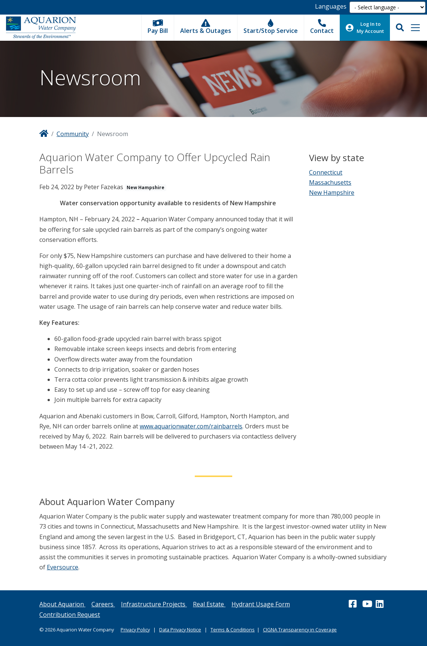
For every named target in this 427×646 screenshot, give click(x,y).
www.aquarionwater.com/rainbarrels (191, 426)
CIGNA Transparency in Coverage (300, 629)
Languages (330, 6)
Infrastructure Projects (154, 604)
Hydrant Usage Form (260, 604)
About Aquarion (62, 604)
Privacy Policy (135, 629)
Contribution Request (69, 614)
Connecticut (325, 172)
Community (73, 134)
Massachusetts (330, 182)
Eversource (62, 567)
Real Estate (209, 604)
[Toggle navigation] (415, 27)
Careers (103, 604)
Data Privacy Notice (180, 629)
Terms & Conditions (233, 629)
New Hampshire (331, 192)
